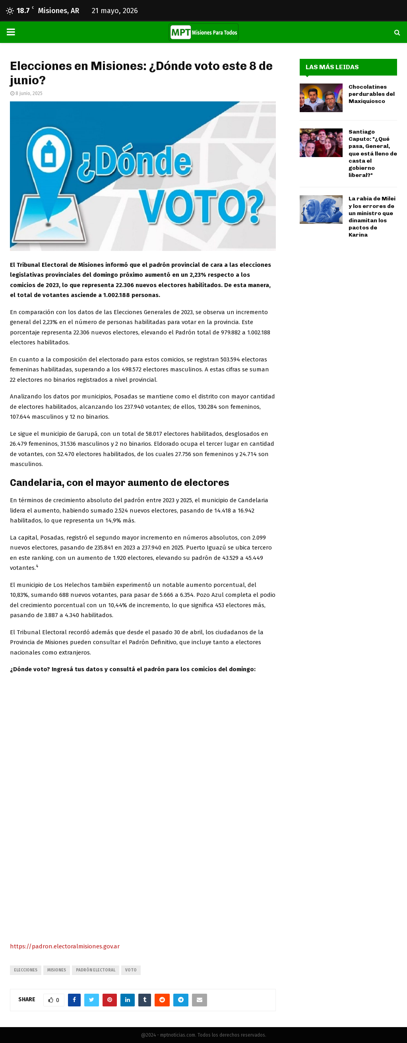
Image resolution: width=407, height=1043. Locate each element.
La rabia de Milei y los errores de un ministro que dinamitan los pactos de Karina (372, 216)
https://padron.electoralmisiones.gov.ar (65, 946)
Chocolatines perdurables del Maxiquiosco (372, 94)
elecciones (25, 970)
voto (131, 970)
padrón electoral (95, 970)
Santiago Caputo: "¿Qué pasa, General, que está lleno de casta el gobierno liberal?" (373, 153)
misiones (56, 970)
